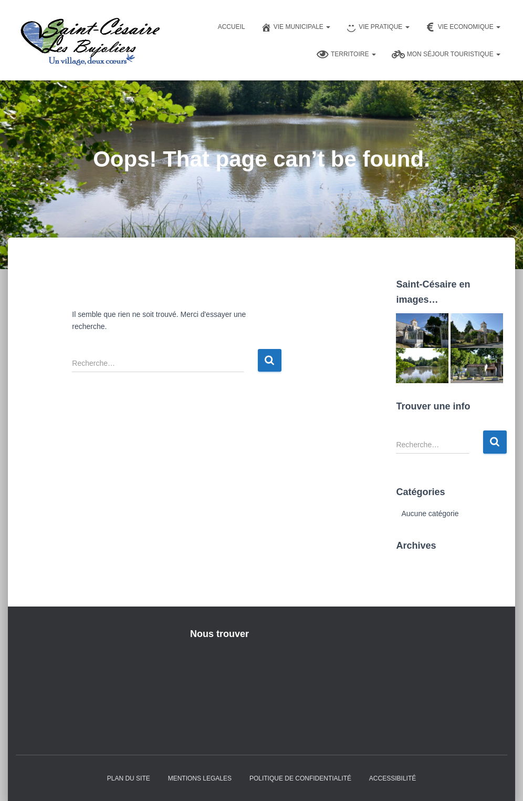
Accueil (231, 26)
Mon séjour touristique (446, 54)
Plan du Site (128, 778)
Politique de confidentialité (300, 778)
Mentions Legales (200, 778)
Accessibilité (392, 778)
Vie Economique (462, 27)
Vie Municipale (295, 27)
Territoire (346, 54)
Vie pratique (377, 27)
